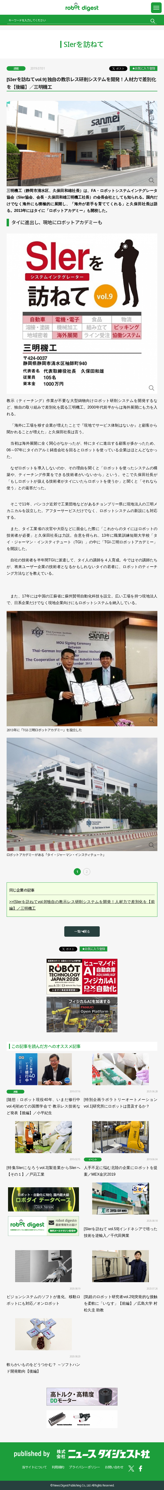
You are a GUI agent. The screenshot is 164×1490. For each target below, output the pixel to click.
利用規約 (58, 1467)
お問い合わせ (114, 1467)
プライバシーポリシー (84, 1467)
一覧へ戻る (82, 931)
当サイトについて (34, 1467)
